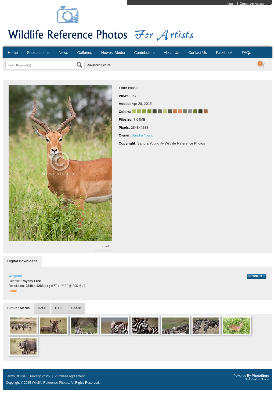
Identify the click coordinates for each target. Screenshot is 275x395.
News (63, 52)
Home (13, 52)
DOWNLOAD (256, 276)
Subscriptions (38, 52)
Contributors (144, 52)
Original (15, 276)
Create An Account (253, 4)
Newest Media (113, 52)
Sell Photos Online (257, 379)
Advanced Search (99, 65)
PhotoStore (260, 376)
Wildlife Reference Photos (50, 383)
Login (231, 4)
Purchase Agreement (70, 376)
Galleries (84, 52)
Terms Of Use (16, 376)
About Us (171, 52)
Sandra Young (143, 135)
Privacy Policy (40, 376)
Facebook (224, 52)
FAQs (246, 52)
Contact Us (197, 52)
